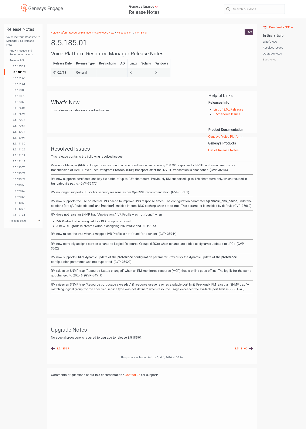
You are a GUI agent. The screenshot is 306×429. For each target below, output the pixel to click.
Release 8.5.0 (18, 220)
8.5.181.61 (19, 84)
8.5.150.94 (19, 137)
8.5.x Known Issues (227, 114)
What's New (270, 41)
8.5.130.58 (19, 185)
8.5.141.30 (19, 143)
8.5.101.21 (19, 214)
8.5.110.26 (19, 208)
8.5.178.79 (19, 96)
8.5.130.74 (19, 173)
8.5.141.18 (19, 161)
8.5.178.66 (19, 102)
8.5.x (249, 32)
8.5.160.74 (19, 131)
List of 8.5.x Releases (228, 109)
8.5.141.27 (19, 155)
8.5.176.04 (19, 107)
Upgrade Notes (272, 53)
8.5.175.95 (19, 113)
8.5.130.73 (19, 179)
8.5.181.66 (19, 78)
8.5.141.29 (19, 149)
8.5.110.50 (19, 203)
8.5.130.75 (19, 167)
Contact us (132, 375)
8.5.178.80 (19, 90)
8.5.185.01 (19, 72)
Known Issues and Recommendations (21, 52)
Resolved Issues (273, 47)
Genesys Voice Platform (225, 137)
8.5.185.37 (19, 66)
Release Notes (144, 12)
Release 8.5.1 (18, 60)
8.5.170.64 (19, 125)
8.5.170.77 (19, 119)
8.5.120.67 (19, 191)
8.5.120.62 (19, 197)
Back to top (269, 59)
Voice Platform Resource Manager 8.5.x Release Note (21, 40)
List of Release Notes (223, 150)
